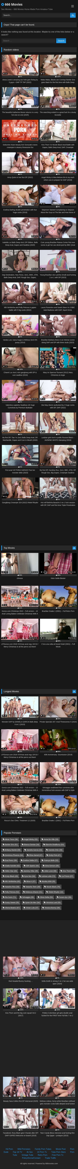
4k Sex (30, 1152)
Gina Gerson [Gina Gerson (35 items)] (52, 866)
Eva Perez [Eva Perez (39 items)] (11, 860)
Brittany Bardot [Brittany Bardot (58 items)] (12, 850)
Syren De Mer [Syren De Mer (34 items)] (32, 902)
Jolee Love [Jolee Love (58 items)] (50, 871)
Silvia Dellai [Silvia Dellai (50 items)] (46, 897)
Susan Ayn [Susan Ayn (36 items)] (65, 897)
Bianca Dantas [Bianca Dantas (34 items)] (31, 845)
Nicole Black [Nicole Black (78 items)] (53, 887)
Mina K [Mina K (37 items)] (30, 881)
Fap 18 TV (17, 1152)
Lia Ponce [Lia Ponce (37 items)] (67, 876)
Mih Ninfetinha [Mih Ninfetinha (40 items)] (12, 881)
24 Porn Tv (42, 1152)
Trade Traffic (50, 1158)
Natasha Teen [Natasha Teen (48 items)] (33, 887)
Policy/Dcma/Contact (31, 1158)
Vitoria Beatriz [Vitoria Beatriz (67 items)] (12, 908)
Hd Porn (9, 1149)
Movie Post (61, 1149)
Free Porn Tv (57, 1155)
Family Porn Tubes (43, 1149)
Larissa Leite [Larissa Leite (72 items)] (48, 876)
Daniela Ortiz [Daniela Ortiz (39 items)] (55, 850)
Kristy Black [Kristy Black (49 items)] (11, 876)
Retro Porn (42, 1155)
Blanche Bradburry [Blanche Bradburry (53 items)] (54, 845)
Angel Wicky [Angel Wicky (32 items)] (31, 839)
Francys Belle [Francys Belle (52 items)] (51, 860)
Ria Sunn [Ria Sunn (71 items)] (10, 897)
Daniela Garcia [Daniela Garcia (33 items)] (34, 850)
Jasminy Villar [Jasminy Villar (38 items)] (30, 871)
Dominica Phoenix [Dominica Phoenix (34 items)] (14, 855)
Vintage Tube (27, 1155)
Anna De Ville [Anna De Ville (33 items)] (51, 839)
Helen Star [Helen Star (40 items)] (11, 871)
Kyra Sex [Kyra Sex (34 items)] (29, 876)
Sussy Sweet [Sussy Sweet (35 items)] (12, 902)
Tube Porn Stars (58, 1152)
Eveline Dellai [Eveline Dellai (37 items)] (30, 860)
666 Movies (11, 4)
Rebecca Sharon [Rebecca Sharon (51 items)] (33, 892)
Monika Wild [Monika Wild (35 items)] (48, 881)
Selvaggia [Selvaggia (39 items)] (28, 897)
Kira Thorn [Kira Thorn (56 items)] (69, 871)
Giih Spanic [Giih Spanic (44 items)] (32, 866)
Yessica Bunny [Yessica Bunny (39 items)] (52, 908)
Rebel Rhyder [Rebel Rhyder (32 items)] (56, 892)
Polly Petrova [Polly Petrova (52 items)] (12, 892)
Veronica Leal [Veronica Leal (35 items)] (53, 902)
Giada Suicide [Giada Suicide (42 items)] (12, 866)
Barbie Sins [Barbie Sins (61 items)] (11, 845)
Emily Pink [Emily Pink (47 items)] (55, 855)
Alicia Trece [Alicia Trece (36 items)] (11, 839)
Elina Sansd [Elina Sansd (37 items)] (35, 855)
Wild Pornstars (23, 1149)
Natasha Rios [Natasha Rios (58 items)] (12, 887)
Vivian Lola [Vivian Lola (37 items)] (32, 908)
